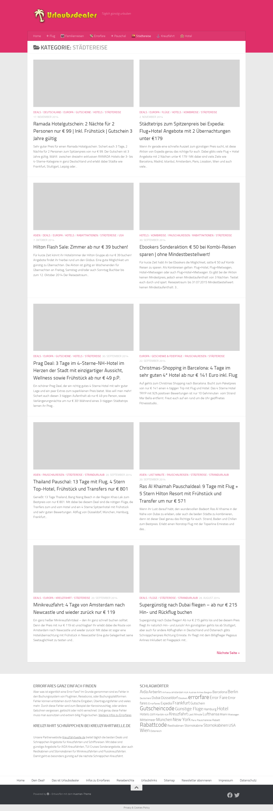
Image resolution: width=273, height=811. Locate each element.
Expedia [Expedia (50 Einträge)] (166, 703)
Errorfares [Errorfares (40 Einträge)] (154, 703)
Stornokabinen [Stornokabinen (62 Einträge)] (215, 725)
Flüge (166, 112)
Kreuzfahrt (64, 598)
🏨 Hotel (186, 36)
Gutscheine (83, 112)
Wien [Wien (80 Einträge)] (145, 730)
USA (121, 235)
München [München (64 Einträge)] (164, 719)
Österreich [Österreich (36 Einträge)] (156, 731)
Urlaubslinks (149, 780)
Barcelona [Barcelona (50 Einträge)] (219, 692)
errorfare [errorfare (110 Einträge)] (198, 697)
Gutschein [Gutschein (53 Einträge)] (197, 703)
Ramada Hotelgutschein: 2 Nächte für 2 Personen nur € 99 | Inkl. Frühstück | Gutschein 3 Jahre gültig (82, 131)
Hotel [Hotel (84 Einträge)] (222, 708)
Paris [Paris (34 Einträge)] (193, 720)
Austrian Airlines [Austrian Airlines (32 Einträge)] (196, 692)
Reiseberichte (125, 780)
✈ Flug (50, 36)
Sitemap (169, 780)
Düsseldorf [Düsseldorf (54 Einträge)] (169, 698)
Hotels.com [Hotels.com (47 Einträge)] (148, 714)
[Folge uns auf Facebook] (230, 795)
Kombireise (191, 112)
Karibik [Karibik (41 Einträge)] (160, 714)
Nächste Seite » (228, 653)
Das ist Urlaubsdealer (65, 780)
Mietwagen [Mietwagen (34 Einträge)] (233, 714)
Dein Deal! (38, 780)
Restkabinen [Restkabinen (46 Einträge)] (175, 725)
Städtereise (113, 112)
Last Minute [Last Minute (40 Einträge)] (195, 714)
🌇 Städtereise (141, 36)
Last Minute (157, 475)
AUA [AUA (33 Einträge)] (186, 692)
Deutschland (52, 112)
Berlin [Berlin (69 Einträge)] (233, 691)
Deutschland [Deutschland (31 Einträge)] (145, 698)
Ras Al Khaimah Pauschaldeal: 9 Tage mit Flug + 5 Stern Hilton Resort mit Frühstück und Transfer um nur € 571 (188, 494)
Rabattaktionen (87, 235)
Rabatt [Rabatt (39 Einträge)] (216, 720)
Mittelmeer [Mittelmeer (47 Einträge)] (148, 720)
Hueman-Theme (82, 793)
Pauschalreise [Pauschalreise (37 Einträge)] (204, 720)
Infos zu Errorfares (98, 780)
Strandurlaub (95, 475)
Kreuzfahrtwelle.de (73, 737)
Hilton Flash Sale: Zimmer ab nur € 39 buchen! (80, 247)
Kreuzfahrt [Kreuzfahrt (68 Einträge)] (178, 714)
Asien (36, 235)
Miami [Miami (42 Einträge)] (223, 714)
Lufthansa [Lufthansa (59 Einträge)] (211, 714)
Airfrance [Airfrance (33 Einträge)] (166, 692)
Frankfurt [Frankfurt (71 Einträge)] (181, 703)
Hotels (98, 112)
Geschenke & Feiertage (167, 356)
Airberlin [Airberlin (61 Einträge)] (155, 691)
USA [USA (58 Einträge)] (232, 725)
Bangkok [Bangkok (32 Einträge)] (208, 692)
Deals (37, 112)
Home (37, 36)
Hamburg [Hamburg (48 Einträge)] (210, 709)
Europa (68, 112)
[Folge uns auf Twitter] (237, 795)
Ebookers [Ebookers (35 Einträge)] (183, 698)
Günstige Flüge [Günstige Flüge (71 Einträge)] (189, 708)
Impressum (226, 780)
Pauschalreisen (179, 235)
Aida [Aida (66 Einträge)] (144, 691)
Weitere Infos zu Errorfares (115, 715)
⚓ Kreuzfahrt (165, 36)
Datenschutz (248, 780)
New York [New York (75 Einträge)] (182, 719)
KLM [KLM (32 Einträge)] (166, 714)
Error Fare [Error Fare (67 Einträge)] (218, 697)
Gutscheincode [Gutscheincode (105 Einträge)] (157, 708)
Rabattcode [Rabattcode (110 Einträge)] (153, 724)
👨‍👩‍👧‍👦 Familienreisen (72, 36)
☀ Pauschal (118, 36)
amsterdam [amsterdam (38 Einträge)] (177, 692)
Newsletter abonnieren (197, 780)
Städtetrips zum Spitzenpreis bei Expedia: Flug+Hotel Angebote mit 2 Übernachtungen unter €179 (184, 131)
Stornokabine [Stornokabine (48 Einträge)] (193, 725)
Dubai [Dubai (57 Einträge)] (156, 697)
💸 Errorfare (97, 36)
